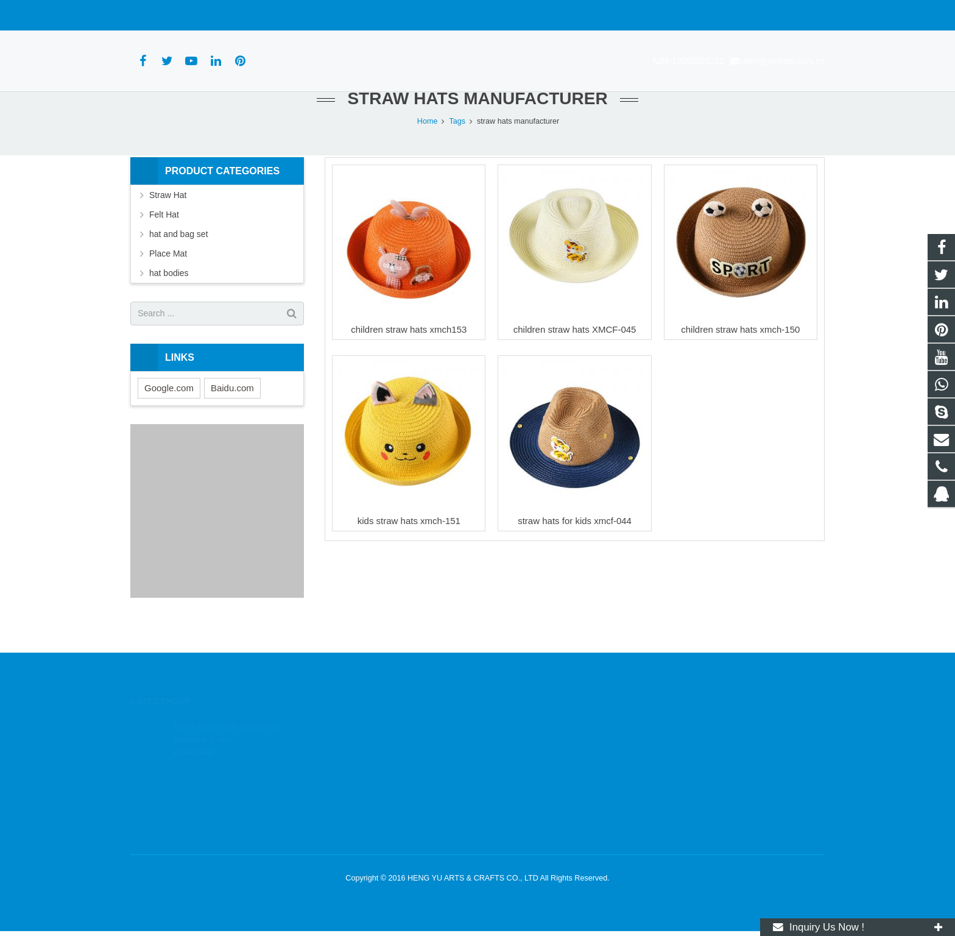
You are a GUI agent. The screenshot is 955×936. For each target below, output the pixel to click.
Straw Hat (167, 220)
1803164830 (519, 726)
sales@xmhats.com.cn (259, 15)
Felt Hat (164, 239)
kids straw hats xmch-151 (409, 546)
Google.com (169, 413)
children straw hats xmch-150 (740, 354)
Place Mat (168, 278)
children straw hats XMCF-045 (574, 354)
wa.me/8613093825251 (537, 743)
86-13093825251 (169, 15)
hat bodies (169, 298)
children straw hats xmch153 (409, 354)
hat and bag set (178, 259)
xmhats (509, 796)
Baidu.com (232, 413)
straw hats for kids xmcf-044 (575, 546)
